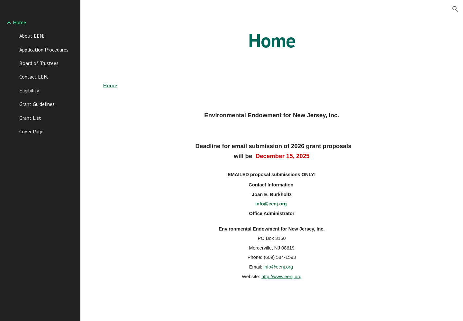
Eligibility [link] (29, 90)
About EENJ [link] (32, 36)
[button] (455, 9)
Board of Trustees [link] (39, 63)
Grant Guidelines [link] (37, 104)
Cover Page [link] (31, 131)
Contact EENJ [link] (34, 76)
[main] (271, 40)
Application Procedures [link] (43, 49)
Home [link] (19, 22)
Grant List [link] (30, 118)
